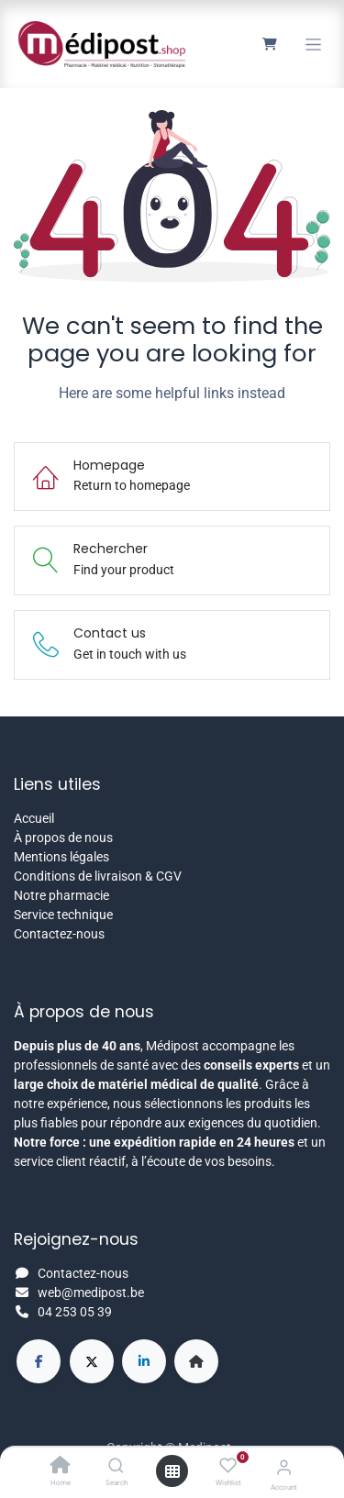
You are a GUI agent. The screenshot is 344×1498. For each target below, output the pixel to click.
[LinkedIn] (144, 1361)
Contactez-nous (59, 934)
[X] (92, 1361)
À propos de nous (63, 837)
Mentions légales (61, 856)
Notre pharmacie (61, 895)
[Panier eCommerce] (269, 44)
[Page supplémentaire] (196, 1361)
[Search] (116, 1466)
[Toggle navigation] (313, 44)
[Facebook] (39, 1361)
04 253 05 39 (75, 1311)
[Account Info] (284, 1467)
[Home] (60, 1466)
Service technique (63, 914)
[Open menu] (172, 1471)
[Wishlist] (228, 1466)
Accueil (34, 818)
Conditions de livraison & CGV (98, 876)
